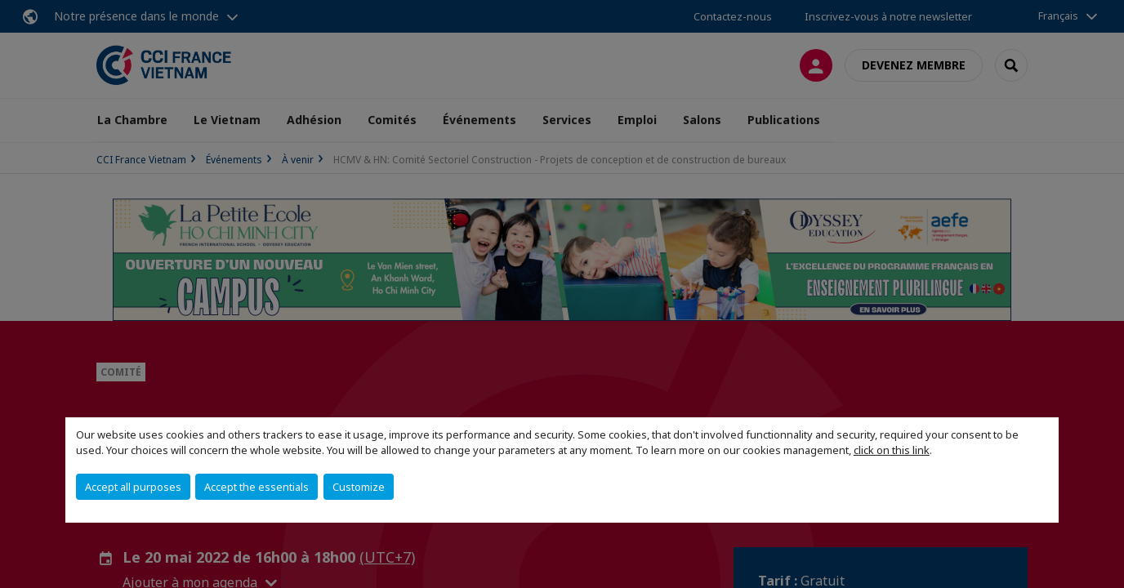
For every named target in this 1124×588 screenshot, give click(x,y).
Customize (358, 486)
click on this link (892, 450)
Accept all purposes (133, 486)
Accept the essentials (256, 486)
